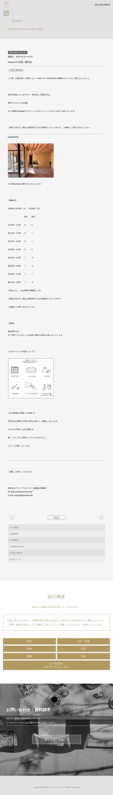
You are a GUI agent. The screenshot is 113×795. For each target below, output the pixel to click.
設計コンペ (15, 559)
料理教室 (15, 540)
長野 (83, 648)
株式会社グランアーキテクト (53, 787)
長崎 (83, 656)
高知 (29, 648)
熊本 (29, 641)
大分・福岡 (83, 641)
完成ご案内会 (16, 70)
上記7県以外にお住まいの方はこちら (56, 665)
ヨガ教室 (15, 527)
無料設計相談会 (17, 546)
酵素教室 (15, 534)
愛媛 (29, 656)
